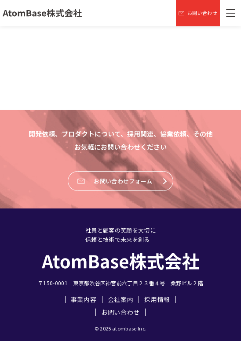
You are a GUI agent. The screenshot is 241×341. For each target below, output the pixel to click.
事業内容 (84, 299)
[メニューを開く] (230, 13)
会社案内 (121, 299)
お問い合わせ (120, 312)
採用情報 (157, 299)
